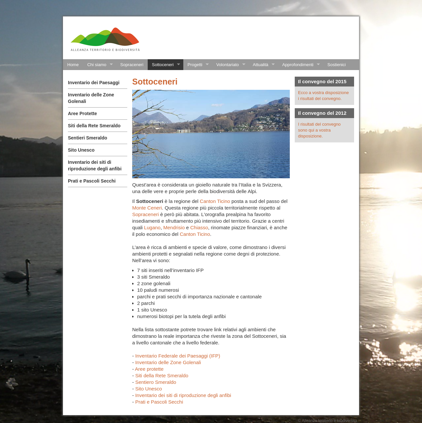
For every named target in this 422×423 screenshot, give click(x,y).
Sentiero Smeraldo (155, 382)
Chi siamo (98, 64)
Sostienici (336, 64)
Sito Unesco (81, 150)
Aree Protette (82, 113)
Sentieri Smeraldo (87, 137)
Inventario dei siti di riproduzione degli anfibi (183, 395)
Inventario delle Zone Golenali (168, 362)
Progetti (196, 64)
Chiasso (199, 227)
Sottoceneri (164, 64)
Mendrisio (174, 227)
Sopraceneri (131, 64)
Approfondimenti (299, 64)
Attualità (262, 64)
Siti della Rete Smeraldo (94, 125)
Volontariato (228, 64)
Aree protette (149, 369)
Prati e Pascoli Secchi (92, 181)
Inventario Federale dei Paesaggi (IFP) (178, 356)
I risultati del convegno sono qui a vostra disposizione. (319, 130)
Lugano (152, 227)
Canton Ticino (215, 201)
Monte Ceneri (147, 208)
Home (73, 64)
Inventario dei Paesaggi (93, 82)
